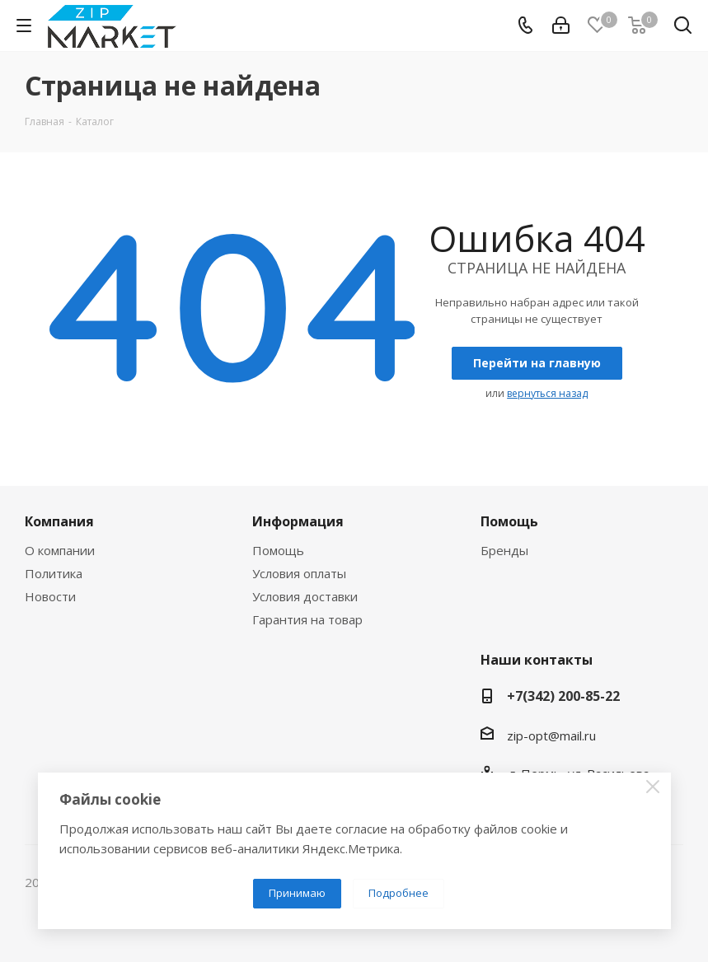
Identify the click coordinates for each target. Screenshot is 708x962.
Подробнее (398, 892)
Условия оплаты (299, 573)
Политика (53, 573)
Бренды (504, 550)
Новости (50, 596)
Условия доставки (305, 596)
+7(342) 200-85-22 (563, 696)
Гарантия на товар (307, 619)
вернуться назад (547, 393)
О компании (60, 550)
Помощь (278, 550)
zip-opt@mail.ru (551, 735)
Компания (59, 521)
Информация (298, 521)
